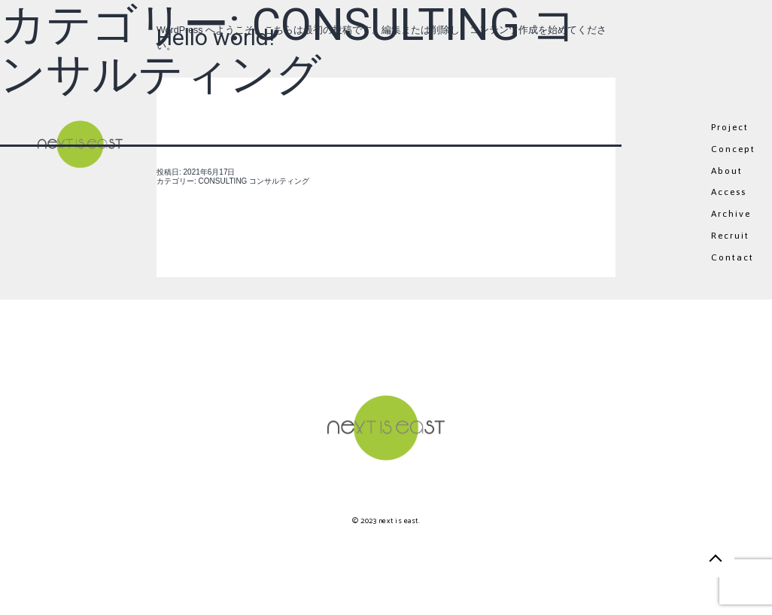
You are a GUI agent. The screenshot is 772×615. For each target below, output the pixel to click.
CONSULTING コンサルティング (254, 181)
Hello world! (216, 37)
